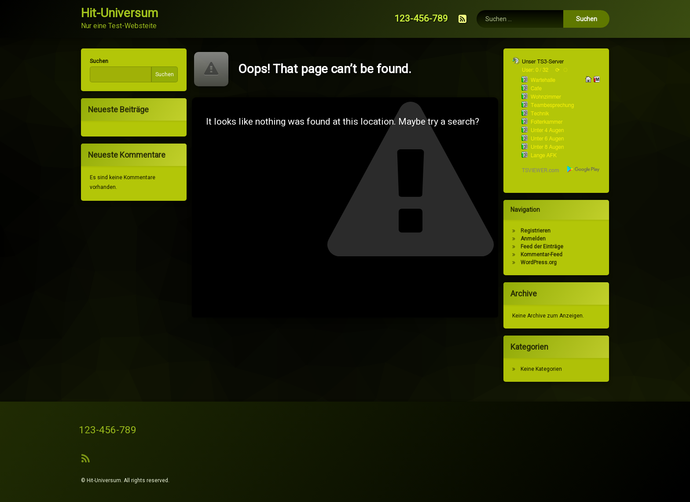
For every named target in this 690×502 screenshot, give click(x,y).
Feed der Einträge (545, 247)
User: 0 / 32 (538, 70)
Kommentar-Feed (544, 254)
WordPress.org (542, 262)
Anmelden (536, 239)
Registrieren (539, 231)
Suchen (96, 61)
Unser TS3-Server (546, 61)
